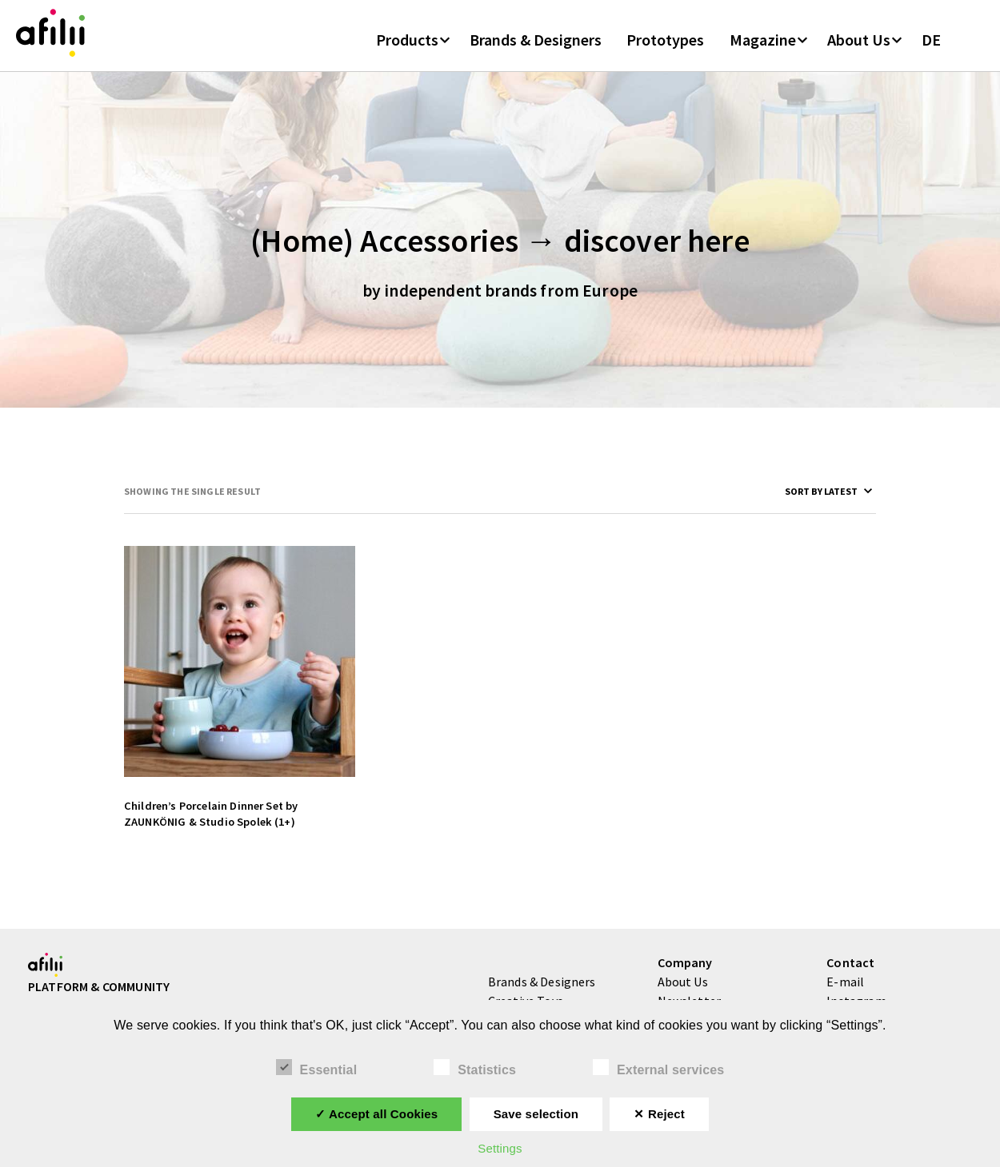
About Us (858, 47)
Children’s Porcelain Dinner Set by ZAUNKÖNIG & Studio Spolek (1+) (211, 825)
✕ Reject (659, 1114)
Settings (500, 1148)
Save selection (536, 1114)
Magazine (763, 47)
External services (658, 1068)
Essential (317, 1068)
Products (407, 47)
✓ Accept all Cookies (376, 1114)
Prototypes (665, 47)
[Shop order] (799, 502)
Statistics (475, 1068)
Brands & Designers (536, 47)
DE (931, 47)
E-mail (845, 993)
